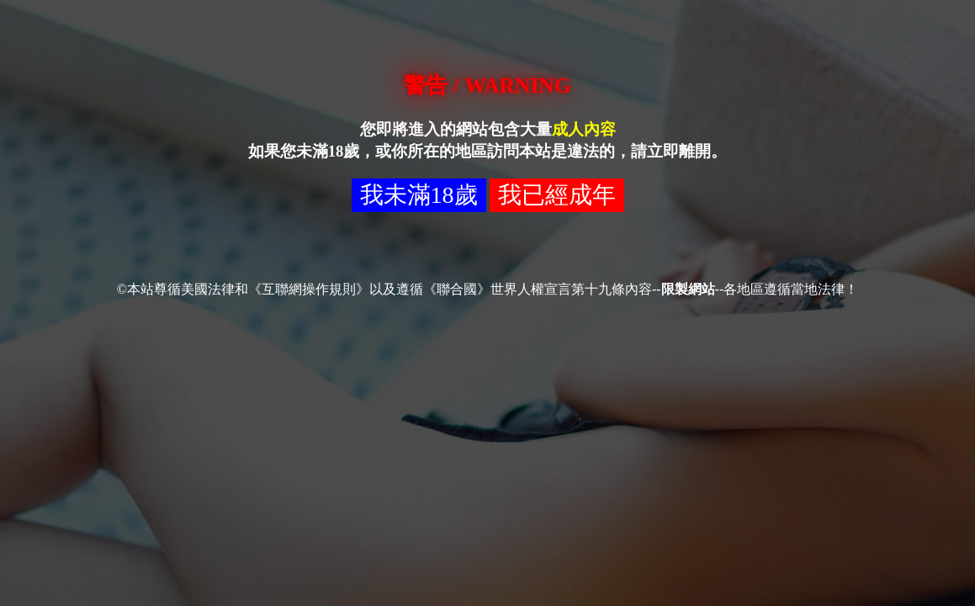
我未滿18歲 (419, 195)
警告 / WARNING (487, 85)
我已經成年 (557, 195)
